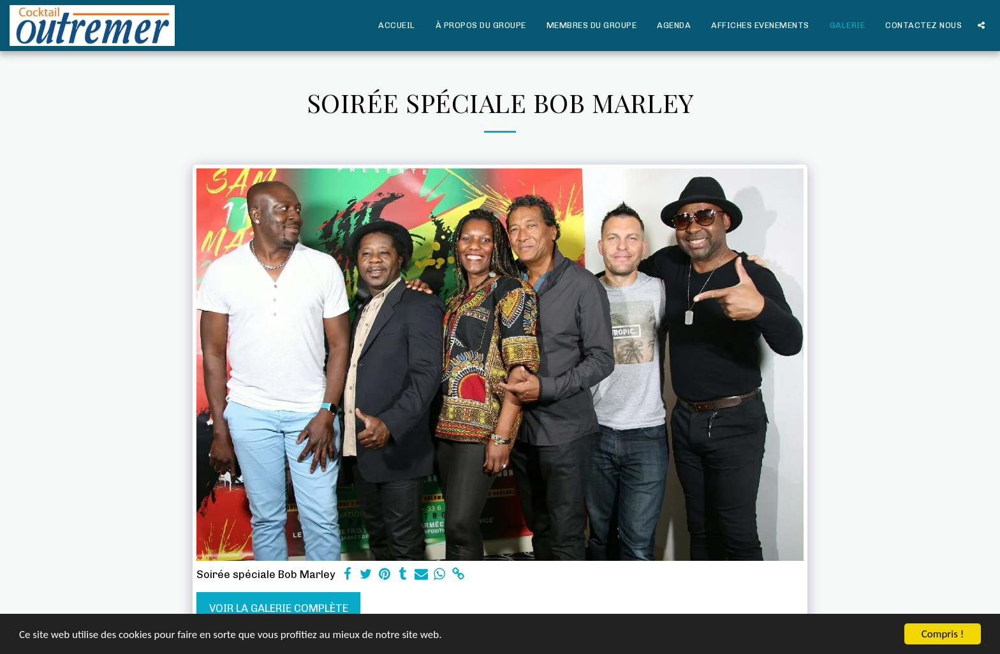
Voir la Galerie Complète (278, 608)
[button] (981, 25)
